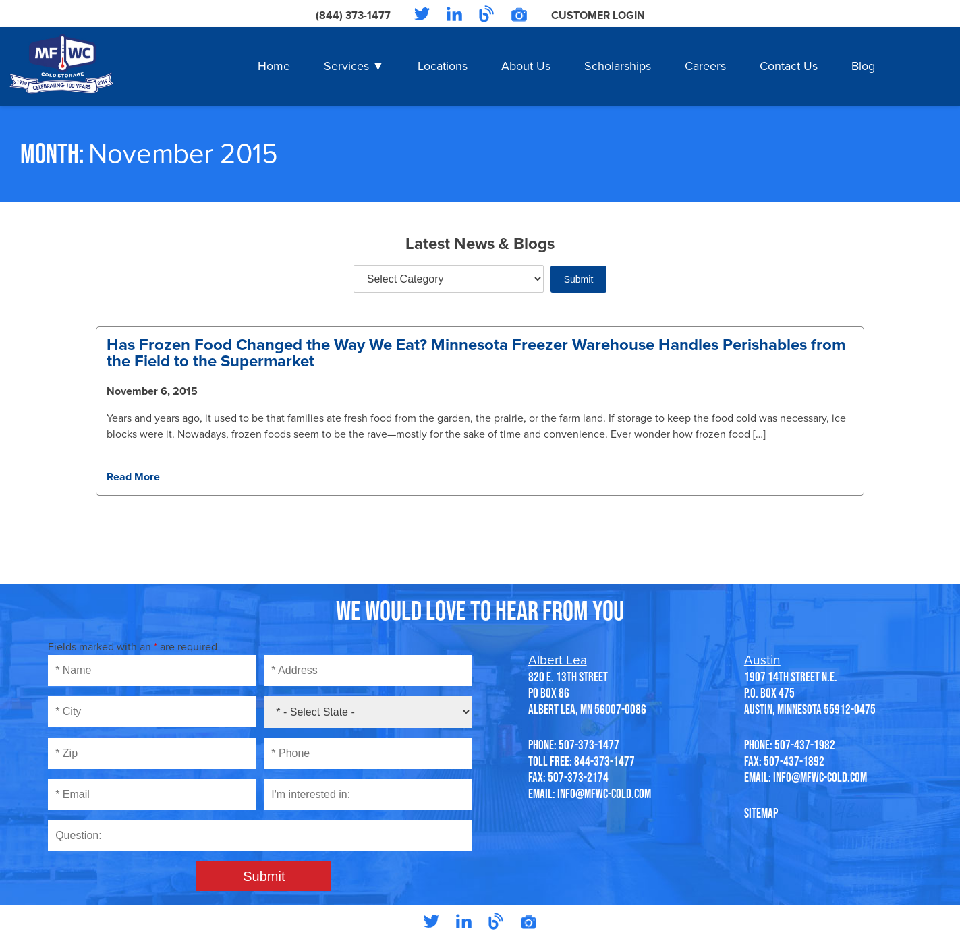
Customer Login (598, 15)
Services (346, 66)
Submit (579, 279)
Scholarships (617, 66)
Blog (863, 66)
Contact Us (789, 66)
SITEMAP (761, 812)
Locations (443, 66)
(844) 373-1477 (353, 15)
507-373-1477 (589, 744)
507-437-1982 (804, 744)
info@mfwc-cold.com (604, 793)
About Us (525, 66)
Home (274, 66)
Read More (133, 477)
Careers (705, 66)
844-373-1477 (604, 760)
